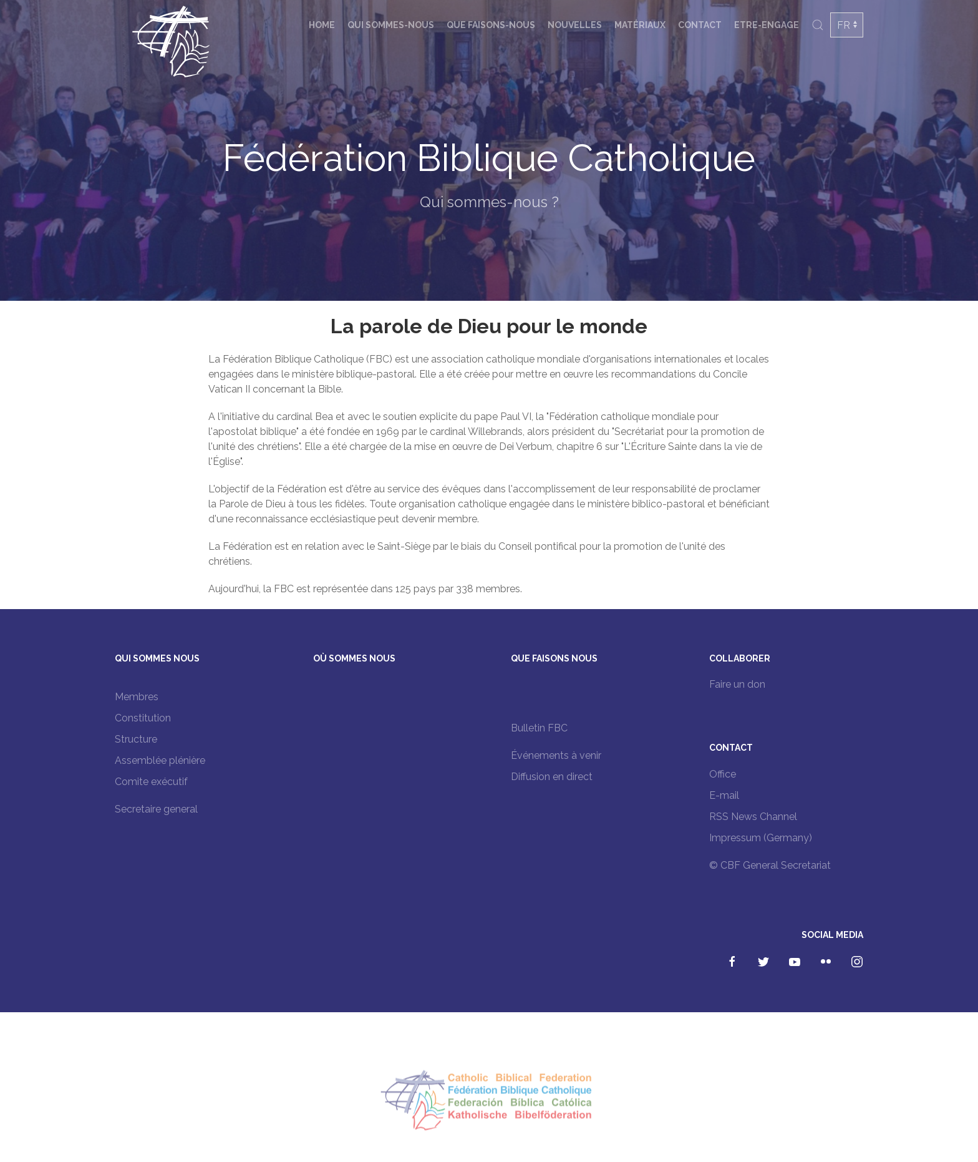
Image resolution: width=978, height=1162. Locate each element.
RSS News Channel (753, 817)
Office (722, 774)
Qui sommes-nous (390, 25)
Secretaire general (156, 809)
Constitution (143, 718)
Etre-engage (766, 25)
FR (843, 25)
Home (322, 25)
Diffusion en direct (552, 777)
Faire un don (737, 684)
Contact (700, 25)
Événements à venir (556, 755)
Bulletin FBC (539, 728)
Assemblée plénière (160, 760)
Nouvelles (575, 25)
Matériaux (640, 25)
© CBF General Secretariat (770, 865)
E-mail (724, 795)
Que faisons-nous (491, 25)
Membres (136, 697)
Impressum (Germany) (760, 838)
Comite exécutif (151, 782)
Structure (136, 739)
